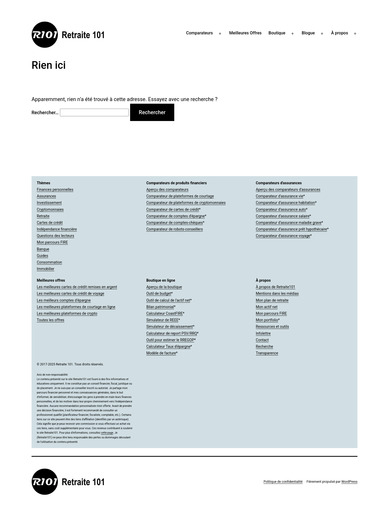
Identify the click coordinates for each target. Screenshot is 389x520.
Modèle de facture (161, 353)
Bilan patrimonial (160, 307)
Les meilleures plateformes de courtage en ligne (76, 307)
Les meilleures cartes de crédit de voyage (70, 293)
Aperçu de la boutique (164, 287)
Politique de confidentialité (283, 482)
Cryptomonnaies (50, 209)
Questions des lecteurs (55, 236)
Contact (262, 340)
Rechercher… (45, 112)
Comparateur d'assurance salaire (282, 216)
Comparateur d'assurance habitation (285, 203)
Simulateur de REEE (162, 320)
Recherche (264, 346)
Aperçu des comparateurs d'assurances (288, 189)
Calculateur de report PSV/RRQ (171, 333)
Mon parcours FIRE (52, 242)
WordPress (349, 482)
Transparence (267, 353)
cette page (107, 432)
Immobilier (45, 269)
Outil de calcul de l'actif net (168, 300)
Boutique (277, 32)
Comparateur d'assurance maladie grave (288, 222)
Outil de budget (158, 293)
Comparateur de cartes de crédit (172, 209)
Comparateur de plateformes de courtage (180, 196)
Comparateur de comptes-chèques (174, 222)
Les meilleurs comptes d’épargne (64, 300)
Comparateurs (199, 32)
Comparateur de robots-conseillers (174, 229)
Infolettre (263, 333)
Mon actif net (266, 307)
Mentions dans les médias (277, 293)
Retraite (43, 216)
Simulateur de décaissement (169, 326)
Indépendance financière (57, 229)
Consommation (49, 262)
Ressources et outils (272, 326)
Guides (42, 256)
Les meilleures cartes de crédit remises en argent (77, 287)
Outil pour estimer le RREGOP (170, 340)
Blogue (308, 32)
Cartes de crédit (50, 222)
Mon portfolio (267, 320)
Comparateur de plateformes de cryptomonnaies (186, 203)
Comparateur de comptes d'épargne (175, 216)
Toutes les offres (50, 320)
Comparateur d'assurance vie (279, 196)
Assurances (46, 196)
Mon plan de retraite (272, 300)
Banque (43, 249)
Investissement (49, 203)
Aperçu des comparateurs (167, 189)
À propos (339, 32)
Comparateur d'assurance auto (281, 209)
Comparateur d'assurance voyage (283, 236)
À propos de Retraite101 (275, 287)
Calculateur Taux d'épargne (168, 346)
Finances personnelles (55, 189)
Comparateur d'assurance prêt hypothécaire (291, 229)
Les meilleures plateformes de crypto (67, 313)
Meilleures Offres (245, 32)
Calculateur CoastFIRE (164, 313)
